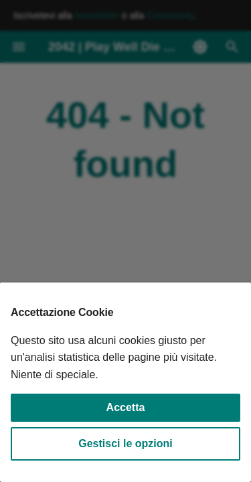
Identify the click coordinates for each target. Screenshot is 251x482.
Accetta (125, 407)
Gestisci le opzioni (125, 443)
